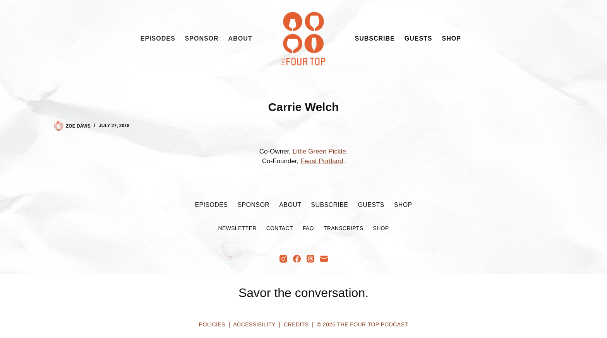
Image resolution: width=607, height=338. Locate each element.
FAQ (308, 228)
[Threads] (310, 259)
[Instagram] (283, 259)
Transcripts (344, 228)
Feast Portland (321, 161)
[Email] (324, 259)
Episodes (158, 38)
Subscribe (375, 38)
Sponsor (202, 38)
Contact (279, 228)
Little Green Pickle (319, 151)
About (240, 38)
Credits (296, 324)
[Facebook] (297, 259)
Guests (418, 38)
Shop (451, 38)
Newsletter (237, 228)
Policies (212, 324)
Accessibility (254, 324)
